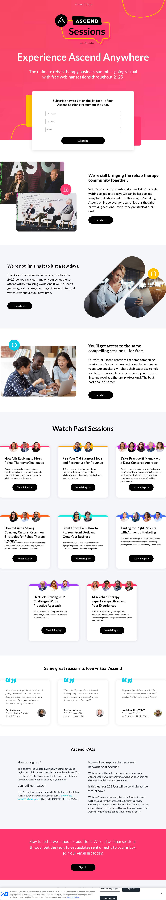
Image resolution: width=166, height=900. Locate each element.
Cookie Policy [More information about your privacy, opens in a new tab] (73, 897)
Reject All (131, 889)
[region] (83, 894)
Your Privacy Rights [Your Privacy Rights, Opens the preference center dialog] (109, 889)
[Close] (162, 894)
